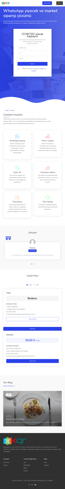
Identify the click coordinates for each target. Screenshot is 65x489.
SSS (25, 462)
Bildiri (25, 468)
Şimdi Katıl (47, 3)
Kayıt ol (32, 64)
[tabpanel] (32, 247)
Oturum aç (6, 462)
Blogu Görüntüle (8, 386)
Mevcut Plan (32, 319)
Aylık (29, 285)
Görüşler (46, 465)
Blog (45, 462)
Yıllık (36, 285)
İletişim (26, 471)
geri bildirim (27, 465)
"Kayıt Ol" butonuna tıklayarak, (32, 70)
